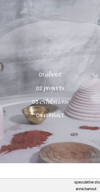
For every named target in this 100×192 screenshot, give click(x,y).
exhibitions (50, 101)
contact (50, 114)
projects (50, 87)
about (50, 74)
